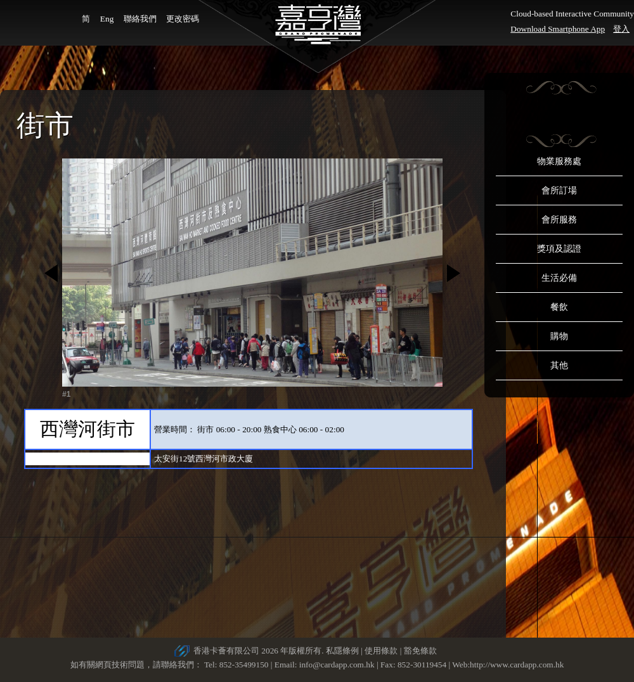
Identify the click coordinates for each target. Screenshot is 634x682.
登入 (621, 29)
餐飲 (559, 307)
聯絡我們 (140, 18)
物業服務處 (559, 161)
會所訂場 (559, 190)
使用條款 (381, 650)
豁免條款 (420, 650)
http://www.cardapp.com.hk (517, 664)
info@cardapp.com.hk (338, 664)
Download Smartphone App (557, 29)
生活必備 (559, 278)
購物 (559, 336)
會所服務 (559, 219)
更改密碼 (182, 18)
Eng (106, 18)
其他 (559, 365)
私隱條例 (342, 650)
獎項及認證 (559, 249)
